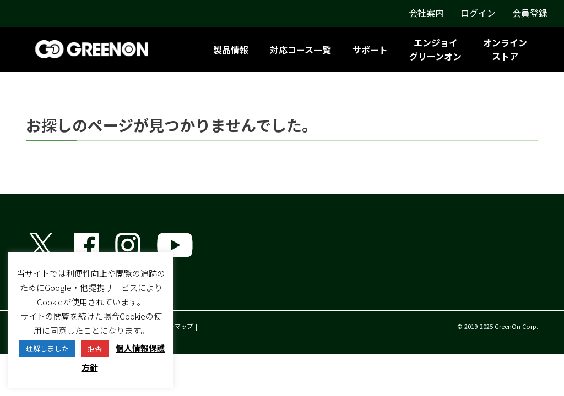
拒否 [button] (95, 348)
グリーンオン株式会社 (69, 291)
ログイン (478, 12)
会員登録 (529, 12)
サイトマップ (174, 326)
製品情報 (230, 49)
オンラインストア (505, 49)
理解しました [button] (47, 348)
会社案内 (426, 12)
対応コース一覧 (300, 49)
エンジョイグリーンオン (435, 49)
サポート (370, 49)
